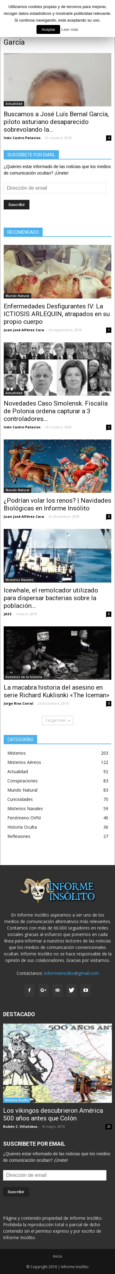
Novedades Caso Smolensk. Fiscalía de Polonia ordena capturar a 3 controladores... (56, 411)
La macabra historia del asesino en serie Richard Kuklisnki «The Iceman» (56, 691)
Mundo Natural (17, 296)
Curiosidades (20, 799)
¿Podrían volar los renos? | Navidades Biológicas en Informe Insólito (57, 504)
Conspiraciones (22, 781)
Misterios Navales (19, 580)
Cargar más (57, 720)
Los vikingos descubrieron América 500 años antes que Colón (53, 1114)
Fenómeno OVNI (24, 818)
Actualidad (14, 103)
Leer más (70, 29)
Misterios (16, 753)
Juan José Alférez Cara (24, 330)
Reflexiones (18, 836)
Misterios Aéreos (24, 762)
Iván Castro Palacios (22, 137)
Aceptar (48, 29)
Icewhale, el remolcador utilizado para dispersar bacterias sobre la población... (51, 598)
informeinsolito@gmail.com (71, 973)
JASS (8, 614)
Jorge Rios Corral (18, 703)
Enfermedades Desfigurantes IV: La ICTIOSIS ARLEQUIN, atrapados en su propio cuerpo (57, 314)
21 (109, 1126)
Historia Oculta (22, 827)
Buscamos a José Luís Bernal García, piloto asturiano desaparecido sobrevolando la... (56, 121)
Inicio (57, 1256)
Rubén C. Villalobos (20, 1126)
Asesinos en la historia (24, 677)
